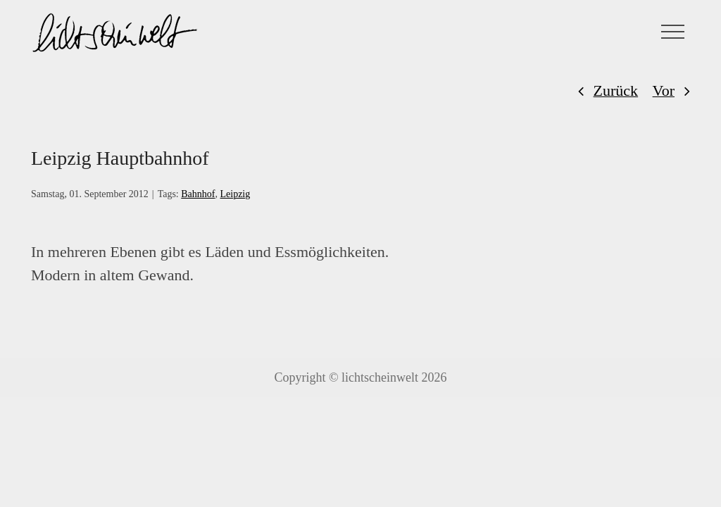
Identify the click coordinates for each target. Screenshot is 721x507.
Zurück (616, 90)
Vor (664, 90)
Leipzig (235, 194)
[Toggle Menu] (673, 32)
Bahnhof (198, 194)
